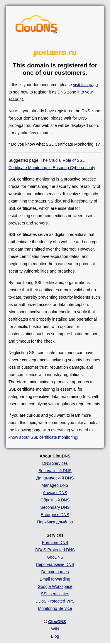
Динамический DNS (55, 478)
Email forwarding (55, 579)
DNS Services (55, 463)
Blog (55, 636)
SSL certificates (55, 593)
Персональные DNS (55, 564)
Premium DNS (55, 542)
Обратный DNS (55, 500)
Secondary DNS (55, 507)
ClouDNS (57, 621)
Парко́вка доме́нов (55, 522)
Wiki (55, 629)
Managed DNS (55, 485)
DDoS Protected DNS (55, 549)
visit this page (85, 84)
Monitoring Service (55, 608)
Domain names (55, 571)
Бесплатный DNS (55, 470)
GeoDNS (55, 557)
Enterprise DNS (55, 514)
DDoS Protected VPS (55, 601)
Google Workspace (55, 586)
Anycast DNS (55, 492)
